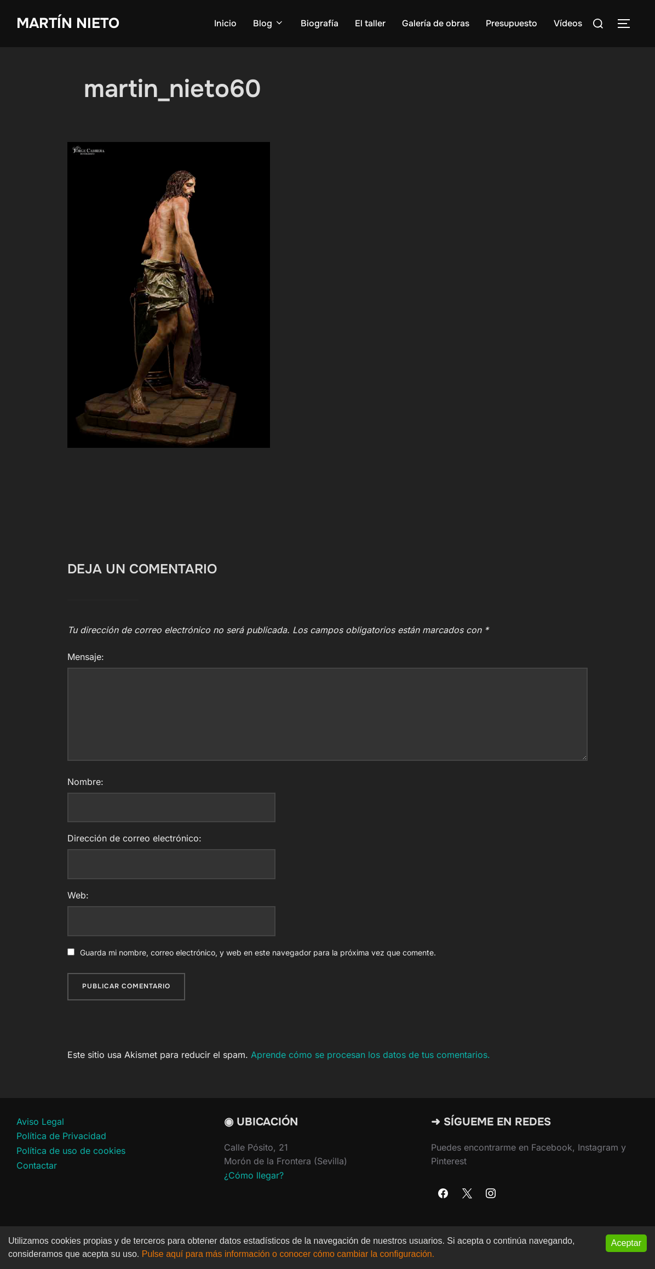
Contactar (36, 1165)
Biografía (319, 23)
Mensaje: (85, 656)
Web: (78, 895)
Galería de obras (435, 23)
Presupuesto (511, 23)
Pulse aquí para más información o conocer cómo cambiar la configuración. (288, 1254)
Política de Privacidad (61, 1135)
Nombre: (85, 781)
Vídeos (568, 23)
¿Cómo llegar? (254, 1175)
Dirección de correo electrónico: (134, 838)
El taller (370, 23)
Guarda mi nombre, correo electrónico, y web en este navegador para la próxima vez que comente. (258, 952)
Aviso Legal (40, 1121)
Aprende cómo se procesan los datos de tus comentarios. (370, 1054)
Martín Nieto (67, 23)
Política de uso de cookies (70, 1150)
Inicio (225, 23)
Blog (268, 23)
